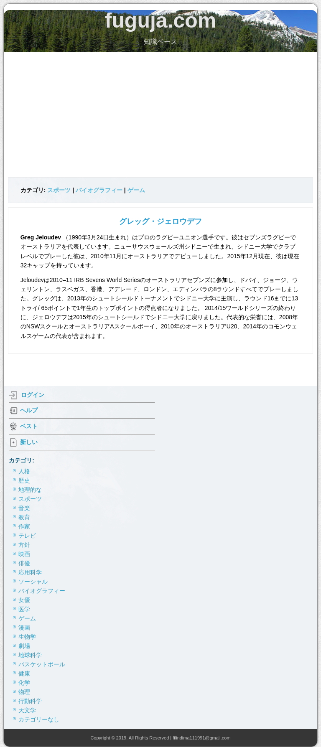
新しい (29, 441)
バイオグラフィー (99, 190)
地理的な (30, 489)
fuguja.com (161, 20)
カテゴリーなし (38, 719)
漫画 (24, 627)
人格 (24, 471)
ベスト (29, 425)
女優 (24, 600)
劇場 (24, 646)
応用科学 (30, 572)
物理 (24, 692)
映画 (24, 554)
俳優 (24, 563)
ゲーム (136, 190)
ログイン (32, 394)
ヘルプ (29, 410)
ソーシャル (33, 581)
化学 (24, 682)
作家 (24, 526)
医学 (24, 609)
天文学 (27, 710)
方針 (24, 544)
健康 (24, 673)
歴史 (24, 480)
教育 (24, 517)
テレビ (27, 535)
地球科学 (30, 655)
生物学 (27, 636)
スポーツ (59, 190)
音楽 (24, 508)
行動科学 (30, 701)
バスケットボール (41, 664)
